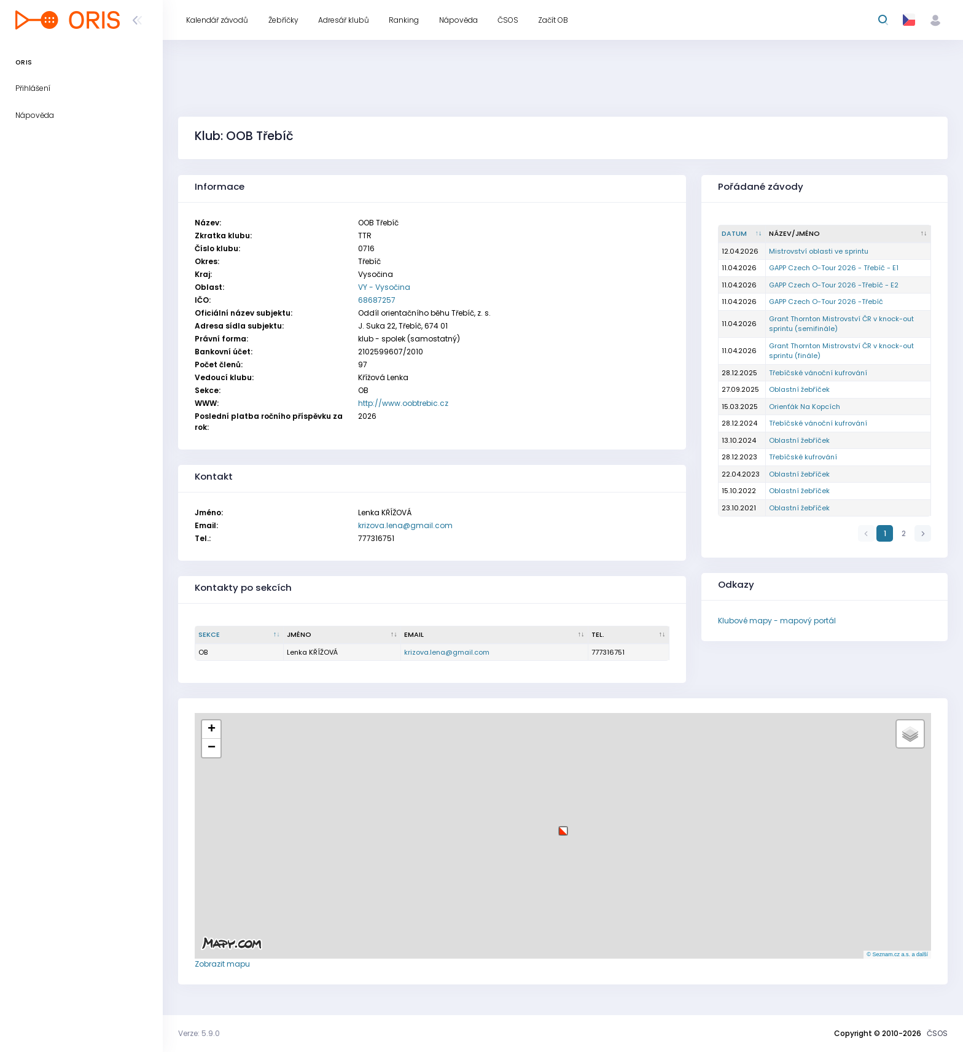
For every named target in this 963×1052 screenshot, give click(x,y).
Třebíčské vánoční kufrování (818, 373)
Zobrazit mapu (222, 964)
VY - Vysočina (384, 287)
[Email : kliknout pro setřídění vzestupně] (494, 635)
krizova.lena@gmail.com (405, 525)
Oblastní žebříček (799, 389)
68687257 (377, 300)
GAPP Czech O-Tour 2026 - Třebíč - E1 (834, 268)
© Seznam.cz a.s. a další (897, 954)
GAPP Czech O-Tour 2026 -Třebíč (826, 301)
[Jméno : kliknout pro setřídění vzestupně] (342, 635)
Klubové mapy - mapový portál (777, 620)
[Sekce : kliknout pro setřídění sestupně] (239, 635)
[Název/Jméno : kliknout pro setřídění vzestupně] (848, 234)
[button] (563, 826)
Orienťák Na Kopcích (804, 406)
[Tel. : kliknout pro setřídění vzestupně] (628, 635)
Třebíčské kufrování (803, 457)
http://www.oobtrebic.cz (403, 403)
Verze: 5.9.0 (199, 1033)
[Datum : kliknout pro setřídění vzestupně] (742, 234)
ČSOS (937, 1033)
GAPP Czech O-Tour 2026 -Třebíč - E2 (834, 285)
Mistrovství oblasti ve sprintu (818, 251)
